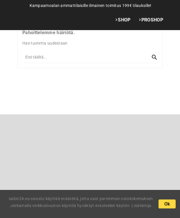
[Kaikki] (84, 57)
